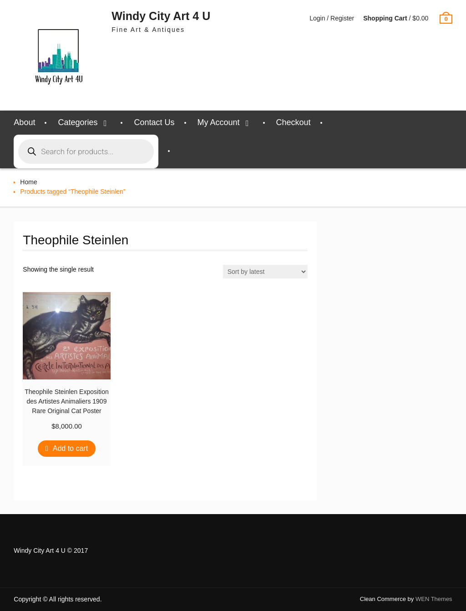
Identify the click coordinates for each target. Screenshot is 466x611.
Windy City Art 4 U (160, 16)
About (24, 122)
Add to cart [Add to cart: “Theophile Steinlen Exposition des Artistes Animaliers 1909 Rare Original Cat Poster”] (70, 448)
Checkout (293, 122)
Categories (77, 122)
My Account (219, 122)
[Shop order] (265, 271)
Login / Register (331, 18)
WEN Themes (433, 599)
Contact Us (154, 122)
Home (28, 182)
